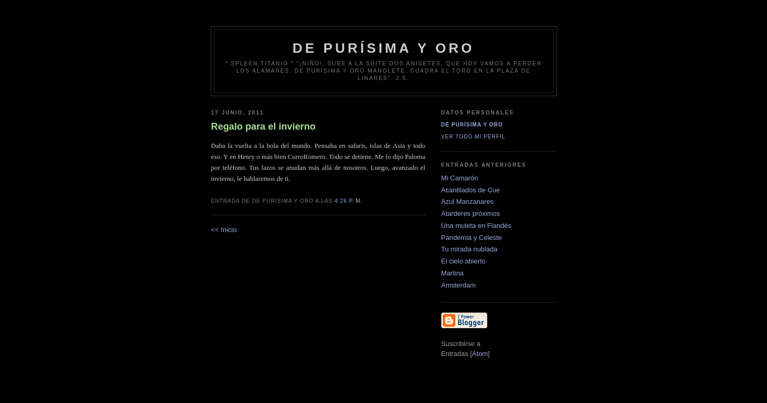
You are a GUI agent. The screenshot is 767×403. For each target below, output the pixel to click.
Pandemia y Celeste (471, 237)
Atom (480, 354)
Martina (452, 273)
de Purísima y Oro (384, 48)
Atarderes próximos (470, 213)
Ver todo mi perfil (473, 137)
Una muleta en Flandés (476, 225)
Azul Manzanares (467, 201)
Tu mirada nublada (469, 249)
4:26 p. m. (349, 201)
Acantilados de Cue (470, 190)
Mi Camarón (459, 178)
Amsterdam (458, 285)
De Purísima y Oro (472, 125)
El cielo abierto (463, 261)
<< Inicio (224, 230)
